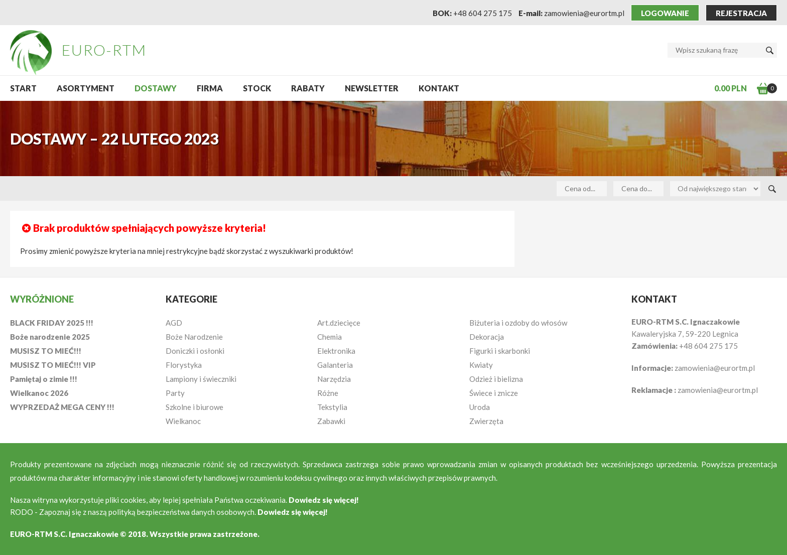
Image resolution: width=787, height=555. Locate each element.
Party (175, 392)
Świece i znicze (493, 392)
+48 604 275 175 (482, 13)
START (23, 88)
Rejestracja (741, 13)
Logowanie (665, 13)
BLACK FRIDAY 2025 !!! (51, 322)
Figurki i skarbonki (499, 350)
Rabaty (308, 88)
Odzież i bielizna (496, 378)
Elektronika (336, 350)
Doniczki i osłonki (195, 350)
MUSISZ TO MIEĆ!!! (45, 350)
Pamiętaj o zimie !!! (43, 378)
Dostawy (156, 88)
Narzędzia (334, 378)
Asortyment (85, 88)
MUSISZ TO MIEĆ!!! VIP (53, 364)
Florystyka (184, 364)
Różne (327, 392)
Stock (257, 88)
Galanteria (335, 364)
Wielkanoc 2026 (39, 392)
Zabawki (331, 421)
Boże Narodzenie (194, 336)
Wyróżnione (42, 299)
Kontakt (439, 88)
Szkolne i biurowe (194, 406)
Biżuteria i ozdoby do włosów (518, 322)
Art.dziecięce (338, 322)
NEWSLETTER (372, 88)
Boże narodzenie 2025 (50, 336)
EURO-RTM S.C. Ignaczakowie (64, 533)
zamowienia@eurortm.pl (584, 13)
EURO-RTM (104, 50)
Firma (210, 88)
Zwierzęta (486, 421)
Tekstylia (332, 406)
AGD (174, 322)
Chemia (329, 336)
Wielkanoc (183, 421)
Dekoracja (486, 336)
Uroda (479, 406)
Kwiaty (481, 364)
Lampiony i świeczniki (201, 378)
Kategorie (191, 299)
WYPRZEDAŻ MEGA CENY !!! (62, 406)
